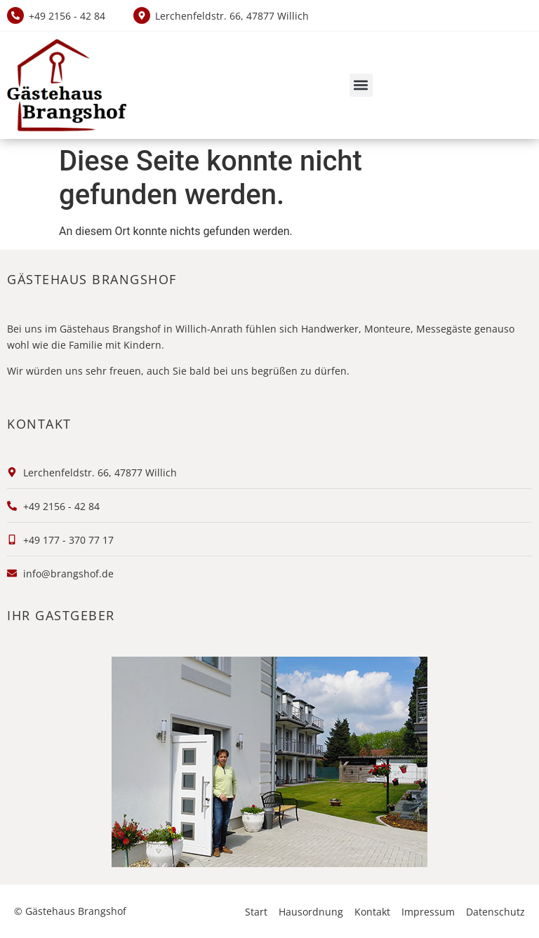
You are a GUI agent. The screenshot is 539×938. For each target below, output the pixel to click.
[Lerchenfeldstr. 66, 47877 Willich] (141, 15)
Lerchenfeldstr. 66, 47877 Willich (232, 15)
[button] (361, 85)
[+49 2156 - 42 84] (15, 15)
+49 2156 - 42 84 (67, 15)
